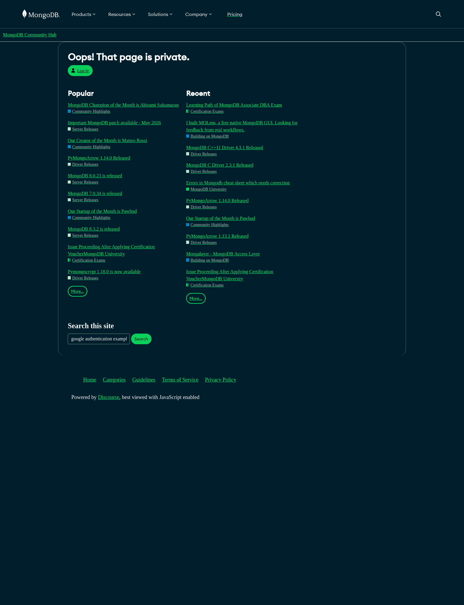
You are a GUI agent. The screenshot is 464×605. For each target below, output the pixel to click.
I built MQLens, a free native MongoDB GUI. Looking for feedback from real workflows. (241, 126)
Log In (80, 70)
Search (141, 339)
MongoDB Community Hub (29, 34)
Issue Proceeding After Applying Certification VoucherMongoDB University (111, 250)
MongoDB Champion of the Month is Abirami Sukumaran (123, 104)
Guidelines (143, 380)
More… (77, 291)
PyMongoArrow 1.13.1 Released (217, 236)
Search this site (91, 326)
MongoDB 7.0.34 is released (95, 193)
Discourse (108, 397)
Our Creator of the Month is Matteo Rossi (107, 140)
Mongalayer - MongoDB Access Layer (223, 253)
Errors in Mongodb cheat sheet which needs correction (238, 182)
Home (89, 380)
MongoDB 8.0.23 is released (95, 175)
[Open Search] (439, 14)
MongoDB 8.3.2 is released (94, 228)
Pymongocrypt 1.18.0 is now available (104, 271)
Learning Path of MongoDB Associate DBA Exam (234, 104)
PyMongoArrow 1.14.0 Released (99, 157)
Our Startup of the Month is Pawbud (102, 211)
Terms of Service (180, 380)
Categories (114, 380)
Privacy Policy (220, 380)
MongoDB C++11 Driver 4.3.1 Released (224, 147)
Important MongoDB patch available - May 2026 (114, 122)
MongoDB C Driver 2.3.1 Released (219, 165)
